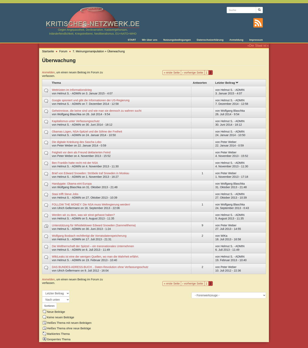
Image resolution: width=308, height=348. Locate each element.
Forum (63, 51)
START (132, 39)
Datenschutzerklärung (210, 39)
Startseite (48, 51)
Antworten (200, 82)
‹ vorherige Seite (192, 72)
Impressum (256, 39)
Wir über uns (149, 39)
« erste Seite (172, 72)
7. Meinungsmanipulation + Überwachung (99, 51)
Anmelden (48, 72)
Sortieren (49, 305)
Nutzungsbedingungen (177, 39)
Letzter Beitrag (226, 82)
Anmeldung (236, 39)
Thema (56, 82)
